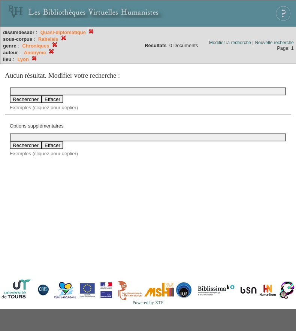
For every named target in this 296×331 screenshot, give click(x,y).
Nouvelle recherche (274, 42)
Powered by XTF (148, 302)
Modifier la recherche (230, 42)
